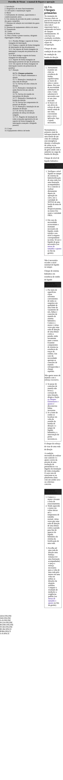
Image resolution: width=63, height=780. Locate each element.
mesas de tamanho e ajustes (54, 247)
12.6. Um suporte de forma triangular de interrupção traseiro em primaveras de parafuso (23, 66)
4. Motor (8, 13)
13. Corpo (8, 128)
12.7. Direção (13, 70)
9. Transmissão (10, 29)
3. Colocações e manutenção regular (18, 11)
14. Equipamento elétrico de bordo (17, 131)
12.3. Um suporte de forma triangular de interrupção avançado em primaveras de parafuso (23, 51)
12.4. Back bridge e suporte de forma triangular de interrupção (22, 56)
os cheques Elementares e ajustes (53, 401)
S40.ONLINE (5, 618)
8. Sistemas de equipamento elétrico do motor (21, 27)
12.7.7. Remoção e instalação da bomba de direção (24, 99)
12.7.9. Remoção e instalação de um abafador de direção (26, 108)
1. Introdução (9, 6)
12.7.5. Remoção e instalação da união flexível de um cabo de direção (24, 90)
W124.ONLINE (6, 622)
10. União (8, 31)
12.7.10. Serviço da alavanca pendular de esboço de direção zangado (24, 113)
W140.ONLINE (6, 627)
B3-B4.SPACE (6, 629)
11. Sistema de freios (12, 33)
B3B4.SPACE (5, 631)
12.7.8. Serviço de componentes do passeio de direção (25, 103)
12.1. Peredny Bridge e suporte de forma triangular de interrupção (23, 42)
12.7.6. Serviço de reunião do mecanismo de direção (23, 95)
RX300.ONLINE (6, 625)
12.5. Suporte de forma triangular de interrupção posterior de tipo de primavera (24, 61)
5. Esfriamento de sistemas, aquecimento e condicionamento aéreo (20, 16)
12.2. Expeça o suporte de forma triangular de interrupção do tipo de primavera (24, 46)
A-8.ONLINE (5, 620)
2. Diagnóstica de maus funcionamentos (19, 9)
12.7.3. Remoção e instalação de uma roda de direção (24, 81)
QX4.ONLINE (6, 616)
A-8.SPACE (4, 633)
